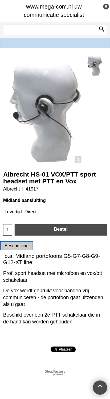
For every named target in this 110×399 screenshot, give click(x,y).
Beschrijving (17, 245)
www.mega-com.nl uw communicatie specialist (54, 10)
